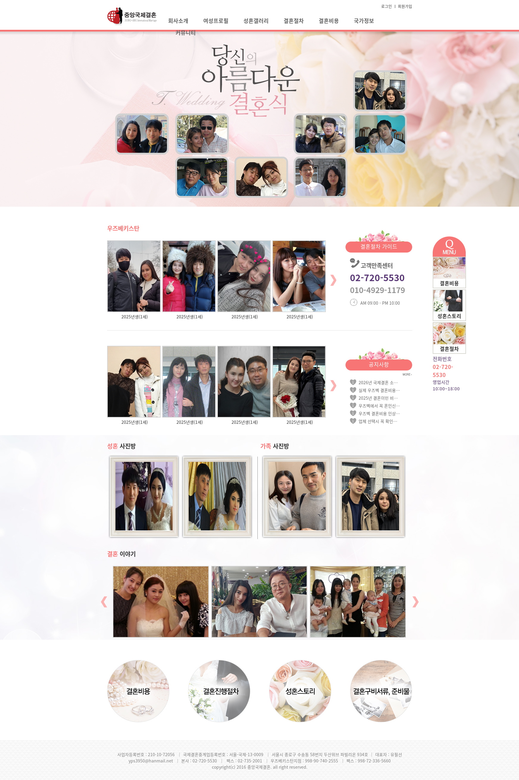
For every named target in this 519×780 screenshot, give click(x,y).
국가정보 (364, 21)
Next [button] (333, 280)
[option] (134, 280)
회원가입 (405, 6)
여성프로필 (216, 21)
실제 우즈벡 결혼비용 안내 (379, 390)
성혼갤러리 (256, 21)
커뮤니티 (186, 33)
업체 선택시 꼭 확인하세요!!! (379, 421)
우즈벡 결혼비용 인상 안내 (379, 413)
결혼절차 (294, 21)
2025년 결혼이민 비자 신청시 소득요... (379, 398)
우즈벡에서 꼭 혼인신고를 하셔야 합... (379, 406)
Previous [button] (104, 601)
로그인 (386, 6)
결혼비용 (329, 21)
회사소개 (178, 21)
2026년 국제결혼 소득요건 (379, 382)
